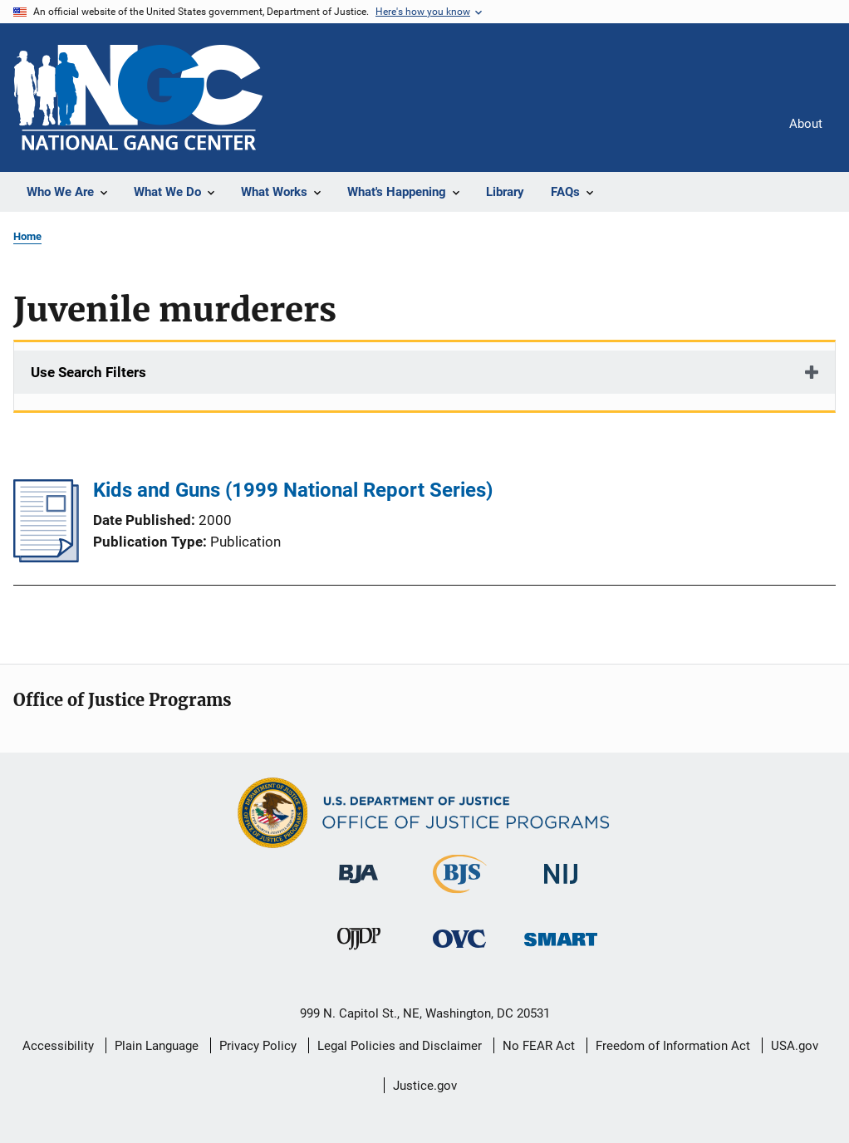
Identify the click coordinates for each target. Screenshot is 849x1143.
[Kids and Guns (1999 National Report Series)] (46, 557)
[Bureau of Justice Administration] (358, 886)
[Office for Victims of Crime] (459, 951)
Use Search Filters (88, 372)
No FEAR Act (539, 1045)
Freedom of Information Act (673, 1045)
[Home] (138, 97)
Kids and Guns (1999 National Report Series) (293, 490)
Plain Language (157, 1045)
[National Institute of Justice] (560, 887)
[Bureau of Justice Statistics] (460, 896)
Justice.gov (425, 1085)
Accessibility (58, 1045)
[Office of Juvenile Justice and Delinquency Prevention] (358, 953)
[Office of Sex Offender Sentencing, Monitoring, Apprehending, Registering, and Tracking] (560, 949)
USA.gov (794, 1045)
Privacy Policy (258, 1045)
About (805, 123)
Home (27, 236)
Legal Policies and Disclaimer (399, 1045)
